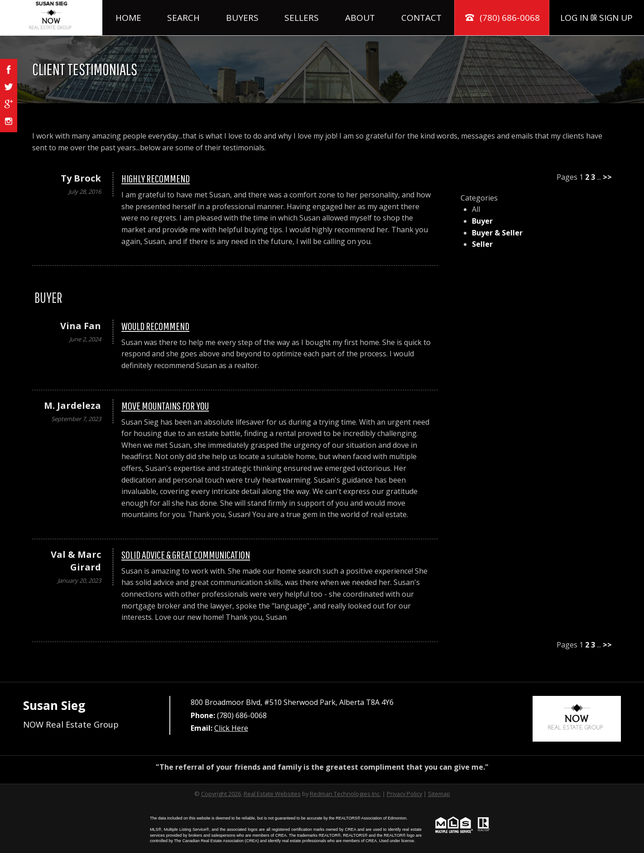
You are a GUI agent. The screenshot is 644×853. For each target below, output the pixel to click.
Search (183, 18)
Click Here (231, 728)
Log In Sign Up (596, 18)
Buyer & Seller (497, 233)
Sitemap (439, 794)
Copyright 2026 (221, 794)
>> (607, 177)
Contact (421, 18)
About (360, 18)
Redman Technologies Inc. (345, 794)
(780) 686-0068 (502, 18)
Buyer (482, 221)
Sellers (301, 18)
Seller (482, 244)
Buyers (242, 18)
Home (128, 18)
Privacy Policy (404, 794)
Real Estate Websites (272, 794)
